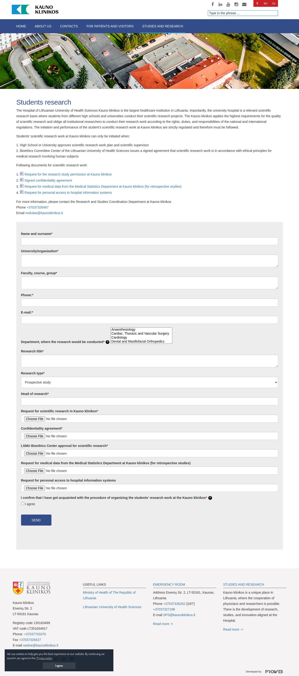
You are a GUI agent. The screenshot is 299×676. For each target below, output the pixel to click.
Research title (32, 351)
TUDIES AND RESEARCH (244, 584)
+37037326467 (38, 207)
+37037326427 (30, 640)
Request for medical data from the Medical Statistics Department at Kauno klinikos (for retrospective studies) (103, 186)
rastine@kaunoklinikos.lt (40, 645)
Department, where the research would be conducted (65, 342)
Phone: (27, 295)
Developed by (266, 672)
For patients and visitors (109, 26)
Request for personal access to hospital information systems (68, 192)
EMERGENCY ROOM (169, 584)
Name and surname (37, 234)
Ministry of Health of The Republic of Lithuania (109, 595)
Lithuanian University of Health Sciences (112, 607)
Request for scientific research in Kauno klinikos (59, 411)
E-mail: (27, 312)
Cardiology (141, 338)
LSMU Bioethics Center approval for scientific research (64, 446)
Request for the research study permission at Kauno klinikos (68, 174)
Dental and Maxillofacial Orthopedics (141, 341)
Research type (33, 373)
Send (36, 520)
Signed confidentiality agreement (48, 180)
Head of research (35, 394)
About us (43, 26)
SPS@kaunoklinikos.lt (179, 615)
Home (21, 26)
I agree (30, 504)
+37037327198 (164, 609)
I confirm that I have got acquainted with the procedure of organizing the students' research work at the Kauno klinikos (116, 498)
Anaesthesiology (141, 330)
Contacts (69, 26)
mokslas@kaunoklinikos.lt (44, 213)
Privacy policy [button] (44, 658)
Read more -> (163, 624)
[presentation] (51, 540)
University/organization (39, 251)
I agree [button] (59, 665)
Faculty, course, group (39, 273)
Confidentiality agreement (41, 428)
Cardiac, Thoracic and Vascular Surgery (141, 334)
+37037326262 (174, 604)
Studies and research (162, 26)
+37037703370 (35, 634)
